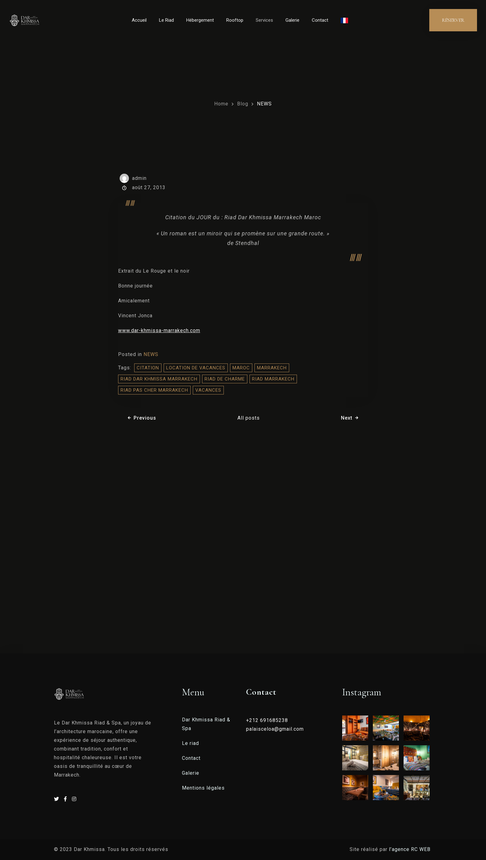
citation (148, 368)
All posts (248, 418)
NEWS (264, 104)
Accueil (139, 20)
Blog (242, 104)
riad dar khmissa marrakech (159, 379)
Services (264, 20)
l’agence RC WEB (410, 849)
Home (221, 104)
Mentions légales (203, 788)
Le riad (190, 743)
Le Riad (166, 20)
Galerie (292, 20)
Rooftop (234, 20)
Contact (320, 20)
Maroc (241, 368)
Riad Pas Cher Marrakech (154, 390)
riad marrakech (273, 379)
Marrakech (272, 368)
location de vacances (195, 368)
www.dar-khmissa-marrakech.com (159, 330)
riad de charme (225, 379)
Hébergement (200, 20)
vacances (208, 390)
